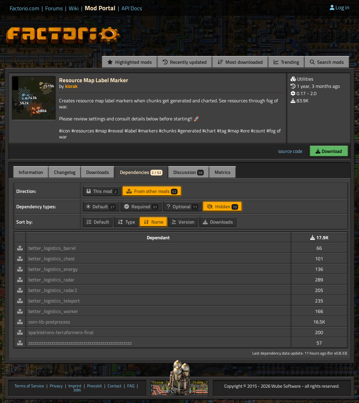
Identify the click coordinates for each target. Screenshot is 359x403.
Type (126, 221)
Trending (286, 62)
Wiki (74, 8)
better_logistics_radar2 (52, 290)
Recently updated (185, 62)
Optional (182, 206)
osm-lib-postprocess (49, 321)
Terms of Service (29, 386)
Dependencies (141, 172)
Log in (339, 7)
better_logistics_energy (53, 269)
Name (153, 221)
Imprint (74, 386)
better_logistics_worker (53, 311)
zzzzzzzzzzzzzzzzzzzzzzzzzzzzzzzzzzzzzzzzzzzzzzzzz (80, 342)
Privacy (56, 386)
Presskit (94, 386)
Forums (54, 8)
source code (290, 151)
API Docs (131, 8)
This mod (102, 191)
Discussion (188, 172)
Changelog (64, 172)
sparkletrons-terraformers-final (60, 332)
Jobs (77, 390)
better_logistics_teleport (54, 300)
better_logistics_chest (51, 258)
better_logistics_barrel (52, 248)
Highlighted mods (129, 62)
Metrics (223, 172)
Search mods (327, 62)
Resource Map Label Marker (93, 80)
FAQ (130, 386)
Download (329, 151)
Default (101, 206)
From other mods (152, 191)
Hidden (222, 206)
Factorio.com (24, 8)
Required (141, 206)
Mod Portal (100, 8)
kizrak (71, 86)
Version (183, 221)
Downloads (97, 172)
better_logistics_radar (51, 279)
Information (31, 172)
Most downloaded (240, 62)
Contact (114, 386)
